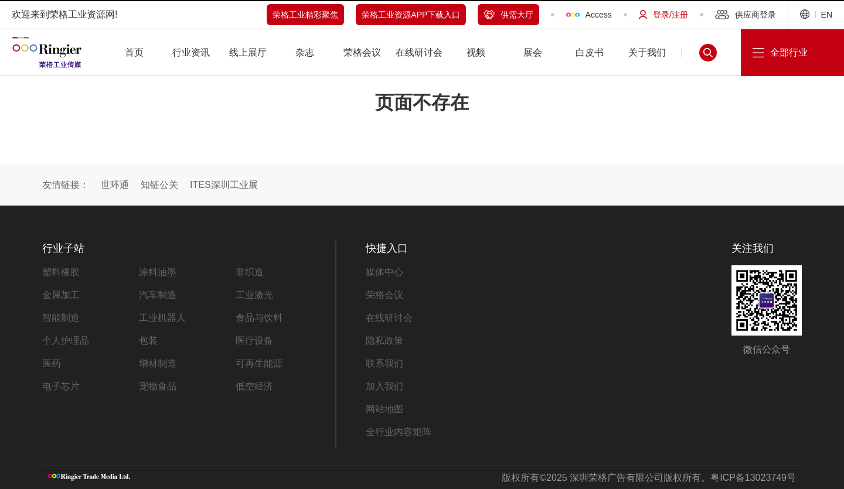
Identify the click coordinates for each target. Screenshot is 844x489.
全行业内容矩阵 (398, 432)
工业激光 (254, 295)
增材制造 (157, 363)
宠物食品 (157, 386)
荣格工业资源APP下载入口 (411, 14)
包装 (148, 341)
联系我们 (384, 363)
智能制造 (61, 318)
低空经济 (254, 386)
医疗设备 (254, 341)
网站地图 (384, 409)
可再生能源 (259, 363)
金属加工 (61, 295)
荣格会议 (384, 295)
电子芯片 (61, 386)
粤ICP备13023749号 (753, 478)
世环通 (115, 185)
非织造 (250, 272)
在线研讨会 (389, 318)
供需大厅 (508, 14)
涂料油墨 (157, 272)
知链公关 (159, 185)
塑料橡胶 (61, 272)
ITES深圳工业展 (224, 185)
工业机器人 (162, 318)
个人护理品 (65, 341)
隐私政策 (384, 341)
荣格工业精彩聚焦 (305, 14)
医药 (51, 363)
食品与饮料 (259, 318)
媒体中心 (384, 272)
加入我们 (384, 386)
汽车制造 (157, 295)
